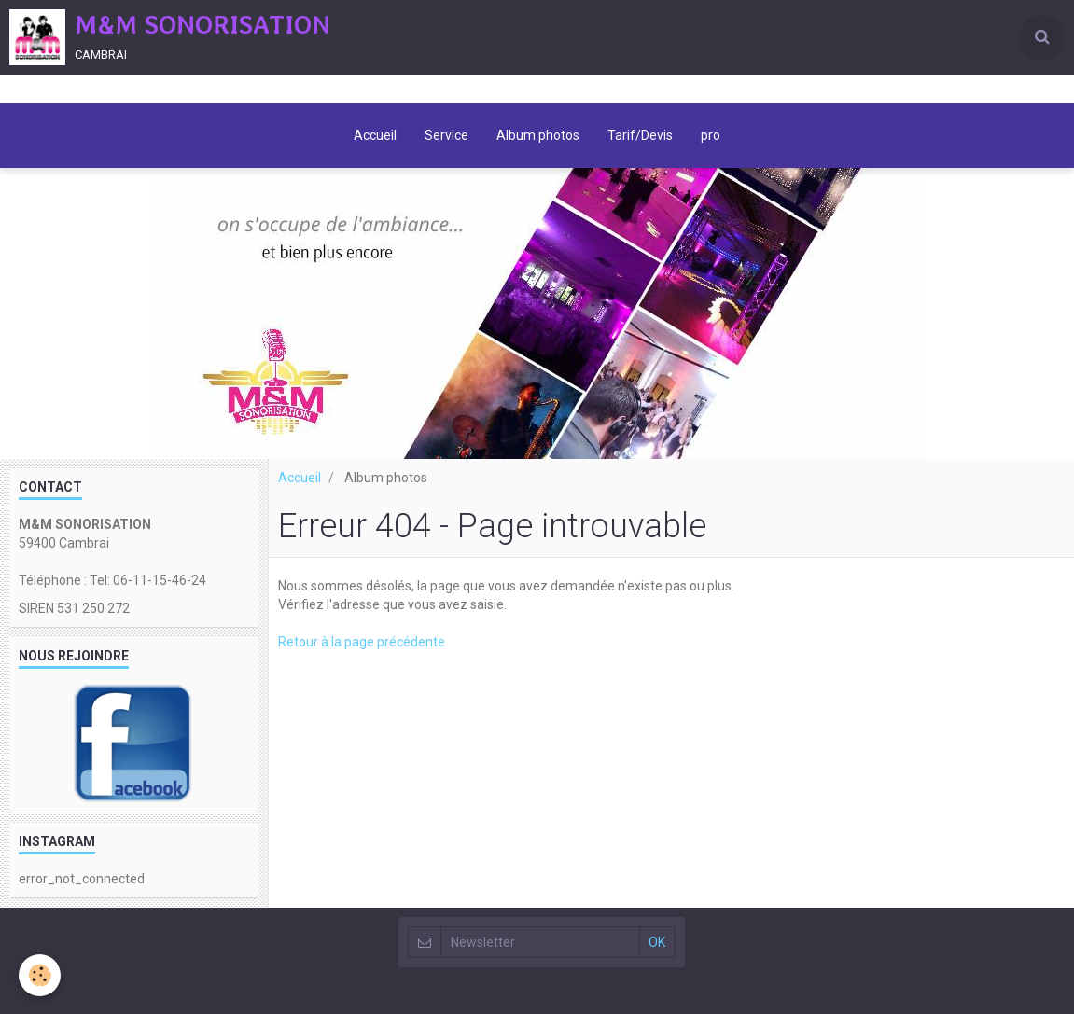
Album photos (537, 135)
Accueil (375, 135)
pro (710, 135)
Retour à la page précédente (361, 641)
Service (446, 135)
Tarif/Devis (640, 135)
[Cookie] (40, 975)
